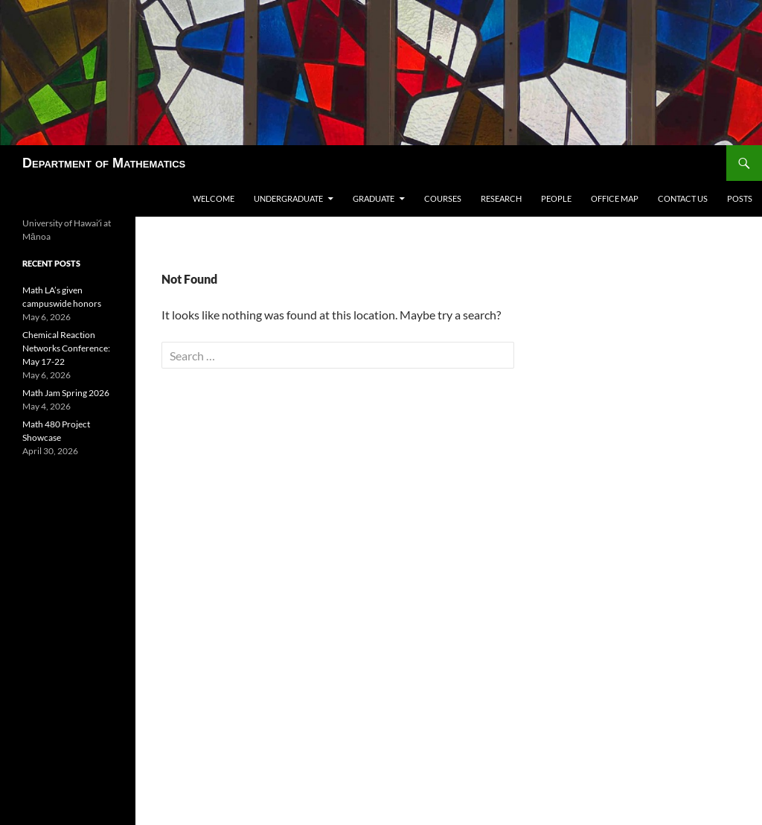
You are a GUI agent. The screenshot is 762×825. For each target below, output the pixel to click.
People (556, 198)
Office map (614, 198)
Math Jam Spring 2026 (65, 392)
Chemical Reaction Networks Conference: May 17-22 (66, 348)
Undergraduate (288, 198)
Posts (739, 198)
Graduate (373, 198)
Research (501, 198)
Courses (442, 198)
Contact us (683, 198)
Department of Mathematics (103, 163)
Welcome (213, 198)
